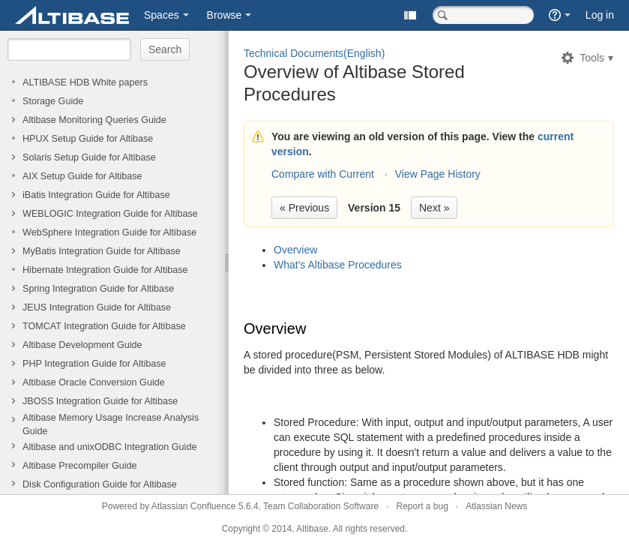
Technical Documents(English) (314, 53)
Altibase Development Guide (82, 345)
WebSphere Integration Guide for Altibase (109, 232)
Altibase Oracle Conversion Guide (93, 382)
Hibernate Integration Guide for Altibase (105, 270)
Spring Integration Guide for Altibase (98, 289)
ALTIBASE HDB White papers (85, 82)
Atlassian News (496, 506)
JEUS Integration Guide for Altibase (96, 307)
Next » (434, 208)
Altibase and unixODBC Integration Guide (109, 447)
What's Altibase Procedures (338, 265)
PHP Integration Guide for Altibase (94, 363)
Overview (295, 250)
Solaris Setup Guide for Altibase (89, 157)
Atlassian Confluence (193, 506)
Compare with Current (322, 174)
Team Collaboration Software (321, 506)
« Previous (304, 208)
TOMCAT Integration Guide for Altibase (104, 326)
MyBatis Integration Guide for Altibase (101, 251)
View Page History (438, 174)
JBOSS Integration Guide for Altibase (100, 401)
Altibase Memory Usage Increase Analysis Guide (110, 424)
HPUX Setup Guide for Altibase (87, 139)
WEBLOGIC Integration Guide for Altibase (110, 213)
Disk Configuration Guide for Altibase (99, 484)
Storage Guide (52, 101)
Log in (600, 15)
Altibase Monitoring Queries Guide (94, 120)
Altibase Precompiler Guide (79, 465)
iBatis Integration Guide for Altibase (96, 195)
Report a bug (422, 506)
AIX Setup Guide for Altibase (82, 176)
